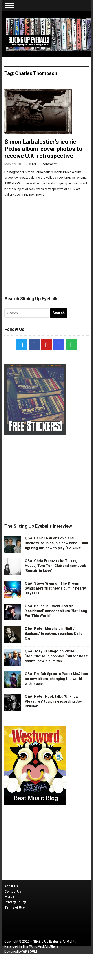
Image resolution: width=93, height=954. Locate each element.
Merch (9, 896)
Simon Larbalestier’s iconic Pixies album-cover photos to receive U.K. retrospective (43, 148)
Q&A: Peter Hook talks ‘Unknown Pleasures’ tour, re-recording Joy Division (53, 701)
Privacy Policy (15, 902)
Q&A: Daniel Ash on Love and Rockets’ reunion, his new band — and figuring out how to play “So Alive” (56, 543)
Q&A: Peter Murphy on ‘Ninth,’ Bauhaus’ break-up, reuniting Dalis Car (53, 633)
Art (34, 164)
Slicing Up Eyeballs (47, 941)
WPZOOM (29, 951)
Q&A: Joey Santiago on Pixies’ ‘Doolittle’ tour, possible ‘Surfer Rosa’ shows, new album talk (56, 656)
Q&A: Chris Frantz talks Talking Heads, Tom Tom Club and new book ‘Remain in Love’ (55, 566)
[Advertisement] (46, 250)
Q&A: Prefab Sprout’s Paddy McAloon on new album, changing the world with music (56, 679)
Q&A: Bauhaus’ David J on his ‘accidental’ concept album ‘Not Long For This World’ (56, 611)
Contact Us (12, 891)
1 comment (48, 164)
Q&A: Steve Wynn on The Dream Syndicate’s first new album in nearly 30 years (55, 588)
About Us (11, 886)
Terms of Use (14, 907)
